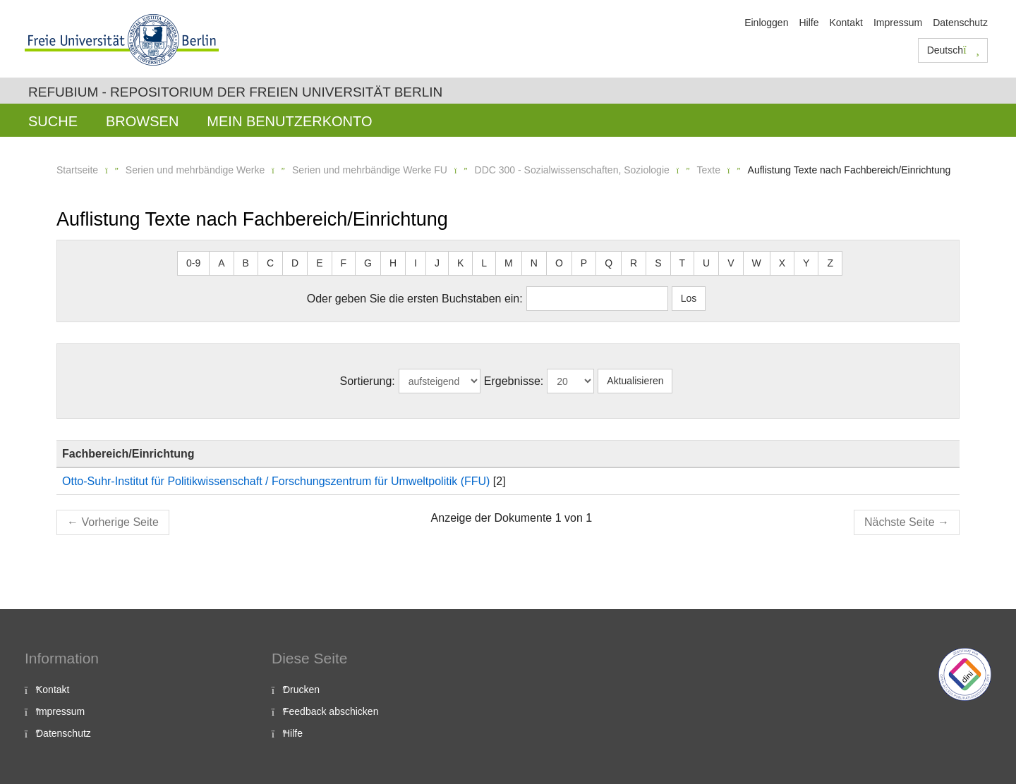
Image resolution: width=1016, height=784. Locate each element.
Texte (708, 170)
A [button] (221, 263)
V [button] (730, 263)
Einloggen (766, 22)
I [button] (415, 263)
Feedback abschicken (330, 711)
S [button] (658, 263)
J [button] (437, 263)
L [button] (484, 263)
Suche (53, 121)
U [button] (706, 263)
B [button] (246, 263)
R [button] (633, 263)
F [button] (344, 263)
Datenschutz (960, 22)
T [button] (682, 263)
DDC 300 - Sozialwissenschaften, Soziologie (572, 170)
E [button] (319, 263)
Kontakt (845, 22)
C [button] (270, 263)
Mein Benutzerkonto (289, 121)
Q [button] (608, 263)
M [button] (508, 263)
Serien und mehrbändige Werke (195, 170)
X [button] (782, 263)
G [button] (368, 263)
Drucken (301, 689)
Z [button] (830, 263)
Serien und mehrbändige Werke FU (369, 170)
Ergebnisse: (514, 381)
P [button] (584, 263)
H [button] (393, 263)
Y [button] (806, 263)
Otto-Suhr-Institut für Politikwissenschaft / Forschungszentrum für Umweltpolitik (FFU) (276, 481)
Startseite (77, 170)
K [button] (460, 263)
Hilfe (808, 22)
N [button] (534, 263)
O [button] (559, 263)
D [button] (294, 263)
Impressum (897, 22)
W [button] (756, 263)
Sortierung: (367, 381)
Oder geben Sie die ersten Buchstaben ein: (415, 299)
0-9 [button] (193, 263)
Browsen (142, 121)
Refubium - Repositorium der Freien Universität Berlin (235, 92)
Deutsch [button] (953, 50)
